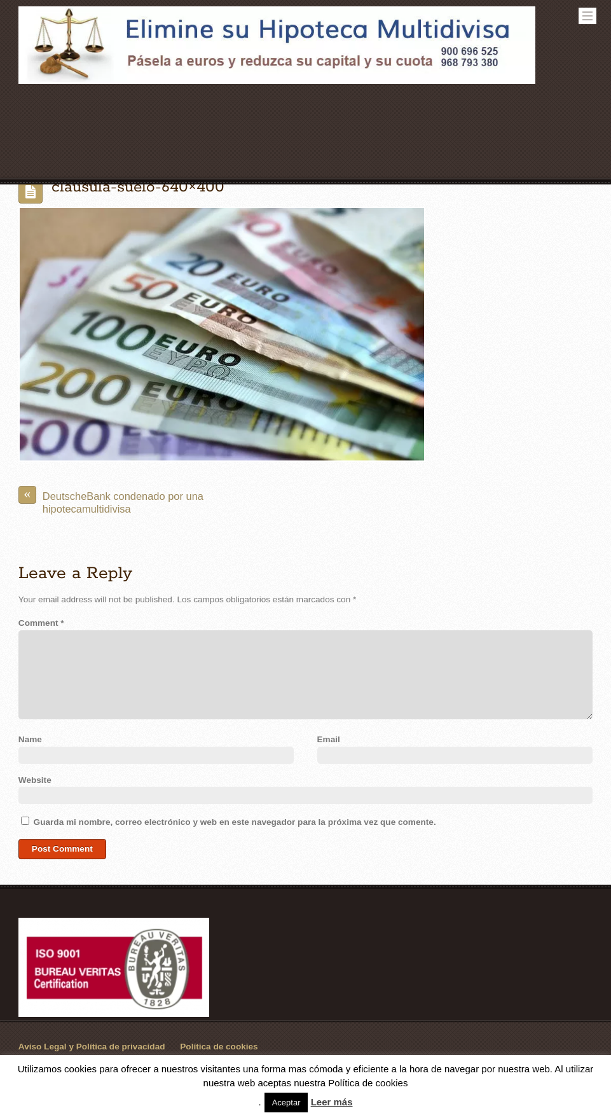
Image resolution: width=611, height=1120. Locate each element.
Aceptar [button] (286, 1102)
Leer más (332, 1101)
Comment (41, 623)
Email (328, 739)
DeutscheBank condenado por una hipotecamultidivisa (110, 500)
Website (34, 780)
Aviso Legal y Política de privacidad (91, 1046)
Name (30, 739)
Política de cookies (218, 1046)
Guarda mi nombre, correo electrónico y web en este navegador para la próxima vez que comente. (235, 822)
